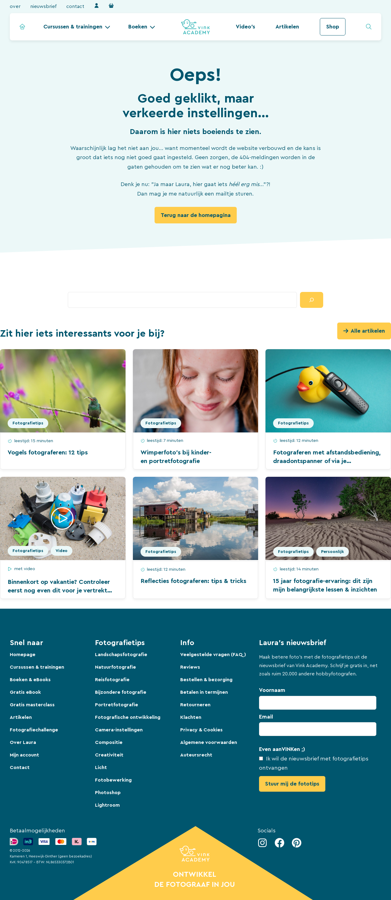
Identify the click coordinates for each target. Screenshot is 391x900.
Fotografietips (28, 423)
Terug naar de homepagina (196, 215)
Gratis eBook (25, 692)
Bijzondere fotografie (120, 692)
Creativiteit (109, 754)
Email (266, 716)
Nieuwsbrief (43, 6)
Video (62, 551)
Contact (75, 6)
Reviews (190, 667)
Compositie (108, 742)
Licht (101, 767)
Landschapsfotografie (121, 654)
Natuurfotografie (115, 667)
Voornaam (272, 690)
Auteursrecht (196, 754)
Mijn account (24, 754)
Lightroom (107, 805)
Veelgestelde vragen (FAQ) (213, 654)
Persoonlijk (332, 552)
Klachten (190, 717)
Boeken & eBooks (30, 679)
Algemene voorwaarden (208, 742)
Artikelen (287, 26)
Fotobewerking (113, 780)
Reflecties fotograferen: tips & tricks (193, 581)
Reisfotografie (112, 679)
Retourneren (195, 704)
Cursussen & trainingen (72, 26)
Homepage (22, 654)
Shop (332, 26)
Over (15, 6)
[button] (76, 27)
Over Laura (23, 742)
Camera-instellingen (119, 729)
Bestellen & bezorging (206, 679)
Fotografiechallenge (34, 729)
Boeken (137, 26)
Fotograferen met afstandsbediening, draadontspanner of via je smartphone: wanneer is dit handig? (327, 461)
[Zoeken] (311, 300)
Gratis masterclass (32, 704)
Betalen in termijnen (204, 692)
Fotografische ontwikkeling (127, 717)
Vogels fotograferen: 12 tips (48, 453)
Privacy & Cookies (201, 729)
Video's (245, 26)
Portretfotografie (116, 704)
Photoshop (108, 792)
